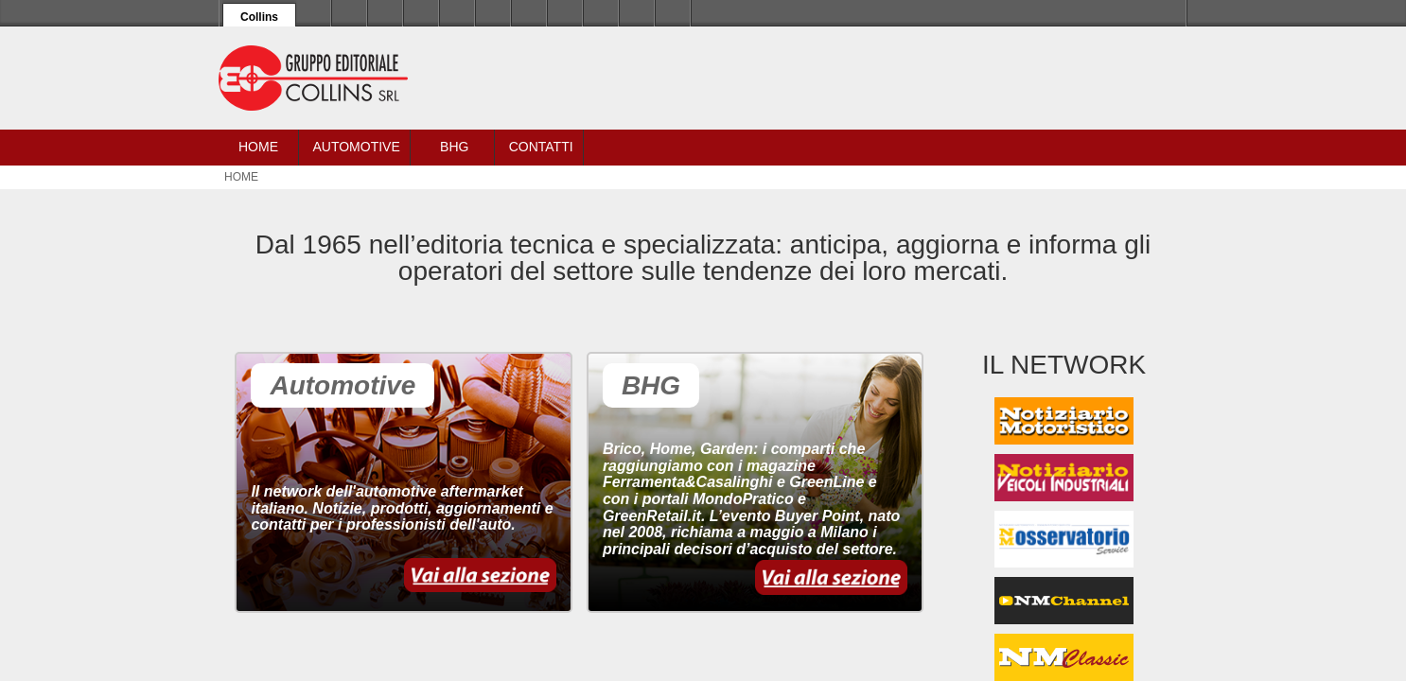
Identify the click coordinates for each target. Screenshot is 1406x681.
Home (258, 146)
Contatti (541, 146)
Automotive (355, 146)
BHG (454, 146)
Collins (259, 17)
